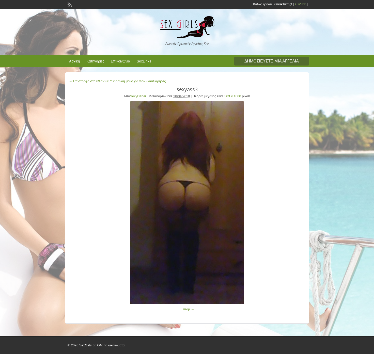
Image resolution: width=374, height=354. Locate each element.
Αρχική (74, 61)
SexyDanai (138, 96)
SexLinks (144, 61)
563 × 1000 (232, 96)
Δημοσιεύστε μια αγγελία (271, 61)
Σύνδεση (300, 4)
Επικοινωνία (120, 61)
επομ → (188, 309)
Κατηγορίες (95, 61)
